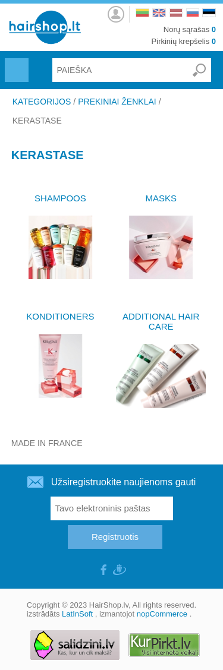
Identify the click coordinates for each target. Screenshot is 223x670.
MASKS (161, 198)
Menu (15, 63)
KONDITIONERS (60, 316)
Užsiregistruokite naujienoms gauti (123, 482)
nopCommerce (162, 613)
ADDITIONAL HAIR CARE (161, 321)
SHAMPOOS (60, 198)
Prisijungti (116, 11)
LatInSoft (77, 613)
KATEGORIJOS (41, 101)
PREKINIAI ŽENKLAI (117, 101)
